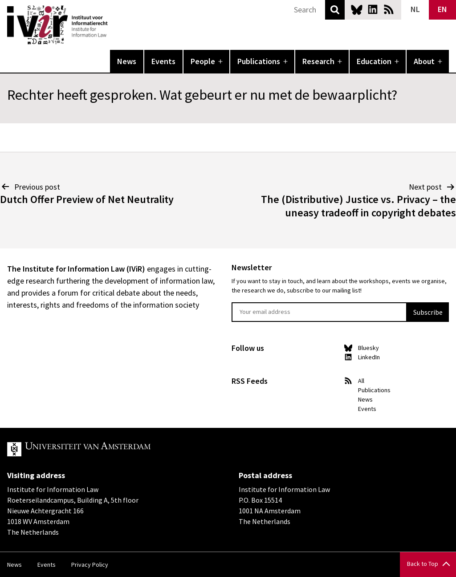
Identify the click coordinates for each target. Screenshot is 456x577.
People (203, 61)
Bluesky (356, 9)
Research (318, 61)
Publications (258, 61)
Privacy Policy (89, 565)
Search (335, 10)
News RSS (389, 9)
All (361, 381)
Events (163, 61)
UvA (110, 449)
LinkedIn (372, 9)
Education (374, 61)
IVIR (114, 25)
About (424, 61)
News (126, 61)
